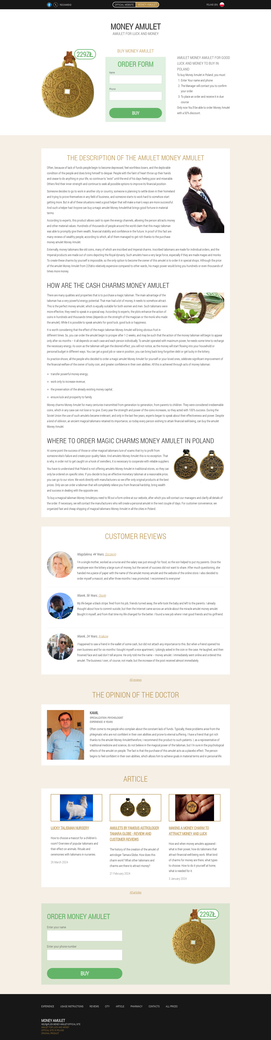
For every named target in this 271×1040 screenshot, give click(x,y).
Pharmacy (136, 1006)
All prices (171, 1006)
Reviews (94, 1006)
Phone (112, 89)
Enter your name (56, 927)
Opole (102, 595)
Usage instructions (71, 1006)
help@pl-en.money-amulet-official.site (60, 1024)
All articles (135, 892)
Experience (47, 1006)
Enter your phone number (62, 946)
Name (112, 72)
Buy (135, 113)
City (107, 1006)
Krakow (103, 636)
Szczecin (110, 554)
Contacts (154, 1006)
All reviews (136, 680)
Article (120, 1006)
